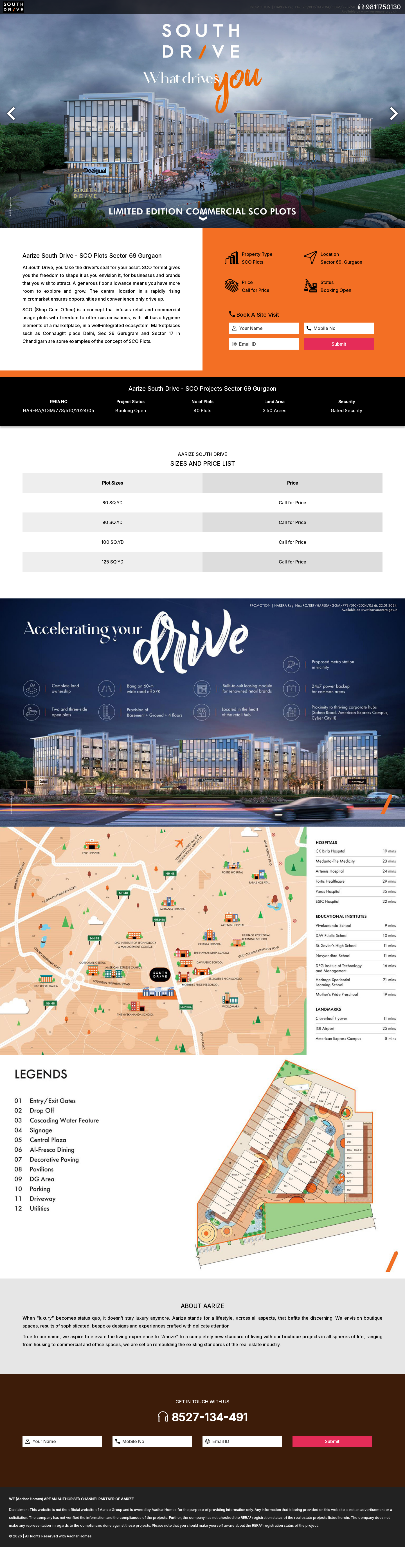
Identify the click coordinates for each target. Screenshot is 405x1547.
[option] (202, 114)
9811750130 (379, 7)
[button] (11, 114)
